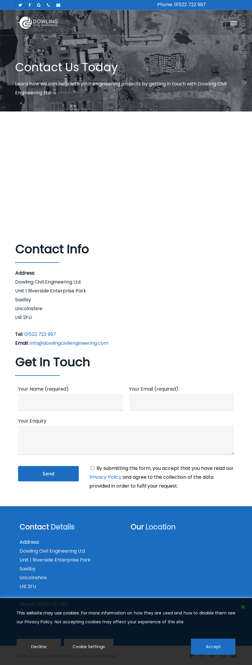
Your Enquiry (126, 438)
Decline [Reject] (38, 647)
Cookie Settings (89, 647)
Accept (213, 647)
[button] (233, 23)
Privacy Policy (105, 477)
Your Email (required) (181, 398)
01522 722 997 (40, 334)
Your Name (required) (70, 398)
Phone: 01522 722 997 (181, 4)
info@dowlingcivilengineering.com (69, 343)
